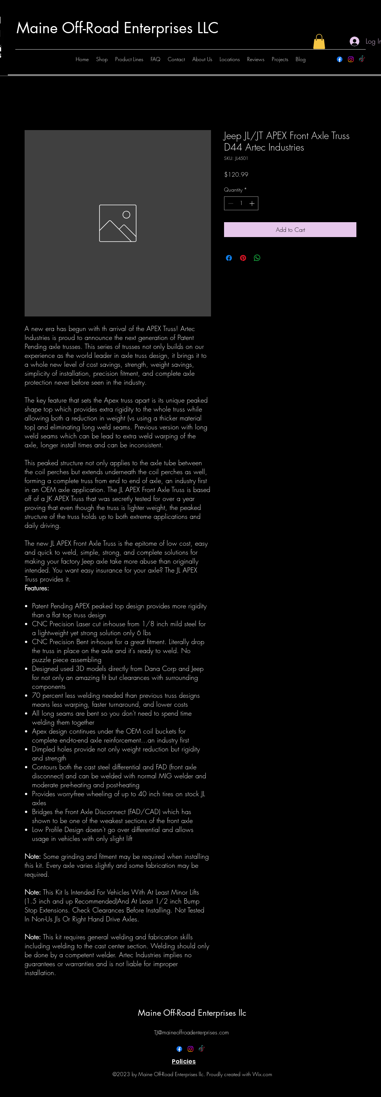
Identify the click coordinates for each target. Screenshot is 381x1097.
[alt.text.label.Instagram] (351, 59)
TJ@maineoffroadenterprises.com (191, 1032)
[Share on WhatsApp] (257, 257)
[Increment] (252, 203)
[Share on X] (271, 257)
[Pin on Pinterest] (243, 257)
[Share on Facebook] (228, 257)
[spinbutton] (241, 203)
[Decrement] (229, 203)
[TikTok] (362, 59)
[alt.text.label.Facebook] (339, 59)
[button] (319, 41)
